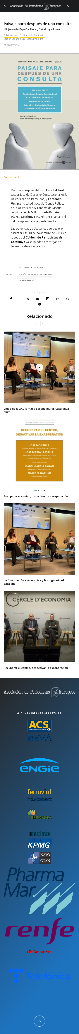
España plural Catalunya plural (36, 274)
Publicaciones (11, 35)
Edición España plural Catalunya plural (24, 38)
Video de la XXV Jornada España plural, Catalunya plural (36, 410)
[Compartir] (11, 298)
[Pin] (28, 298)
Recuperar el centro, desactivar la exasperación (36, 496)
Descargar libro (13, 177)
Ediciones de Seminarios (32, 35)
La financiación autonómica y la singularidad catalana (34, 582)
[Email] (57, 298)
